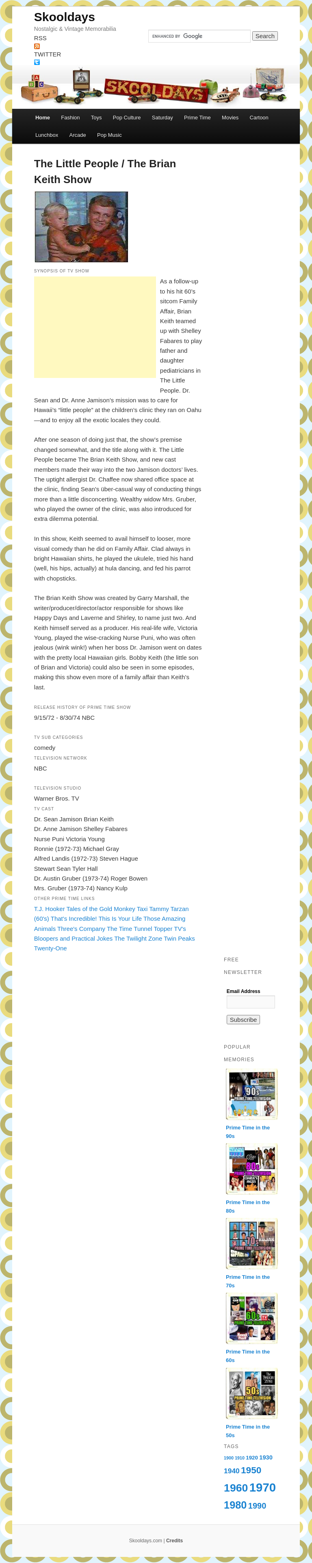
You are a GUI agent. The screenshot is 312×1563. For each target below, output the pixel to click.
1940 (232, 1471)
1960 (236, 1488)
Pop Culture (127, 117)
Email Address (243, 991)
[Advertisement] (95, 327)
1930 (266, 1457)
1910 (240, 1457)
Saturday (162, 117)
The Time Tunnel (129, 928)
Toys (96, 117)
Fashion (70, 117)
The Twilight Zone (138, 938)
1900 (229, 1457)
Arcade (77, 135)
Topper (163, 928)
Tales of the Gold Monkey (101, 908)
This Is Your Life (120, 918)
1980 (235, 1505)
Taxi (142, 908)
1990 (257, 1505)
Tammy (159, 908)
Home (42, 117)
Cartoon (259, 117)
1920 (252, 1458)
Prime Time (197, 117)
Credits (174, 1541)
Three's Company (81, 928)
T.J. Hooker (49, 908)
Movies (230, 117)
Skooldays (64, 17)
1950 (251, 1470)
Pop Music (109, 135)
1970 (262, 1487)
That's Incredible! (74, 918)
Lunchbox (46, 135)
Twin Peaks (179, 938)
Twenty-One (50, 948)
